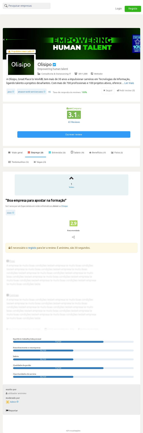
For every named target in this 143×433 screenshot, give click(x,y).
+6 (49, 92)
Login (118, 8)
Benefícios (97, 152)
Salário (77, 152)
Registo (132, 8)
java (10, 92)
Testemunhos (18, 162)
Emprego (35, 152)
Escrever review (74, 134)
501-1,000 (80, 73)
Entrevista (57, 152)
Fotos (117, 152)
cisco (9, 213)
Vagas (40, 162)
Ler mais (129, 83)
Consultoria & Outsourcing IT (54, 73)
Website (97, 73)
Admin (14, 402)
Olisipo (64, 206)
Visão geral (15, 152)
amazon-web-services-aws (30, 92)
